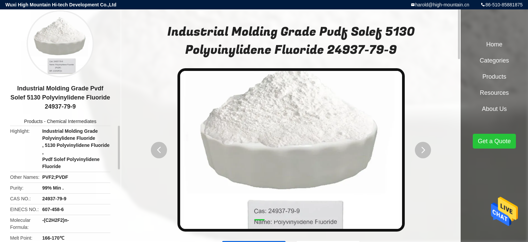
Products (33, 121)
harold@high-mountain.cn (442, 4)
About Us (494, 109)
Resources (494, 92)
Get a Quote (494, 141)
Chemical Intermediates (71, 121)
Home (494, 44)
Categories (494, 60)
